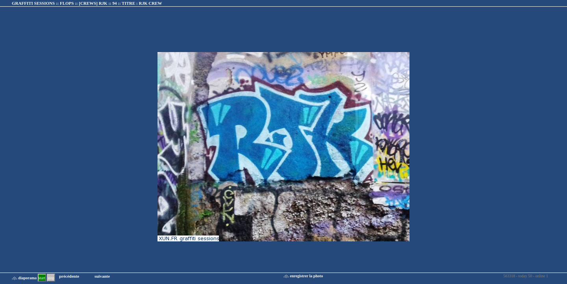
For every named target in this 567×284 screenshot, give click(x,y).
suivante (102, 276)
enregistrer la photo (306, 276)
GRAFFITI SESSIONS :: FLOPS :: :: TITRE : (87, 3)
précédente (69, 276)
